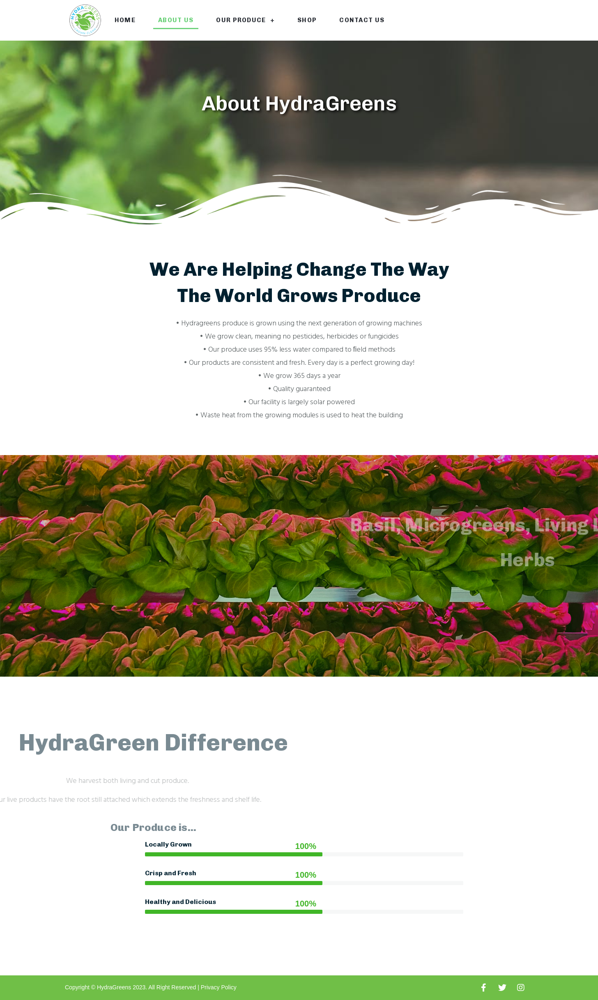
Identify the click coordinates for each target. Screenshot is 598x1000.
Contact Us (361, 20)
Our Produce (245, 20)
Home (125, 20)
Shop (307, 20)
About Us (175, 20)
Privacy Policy (219, 987)
